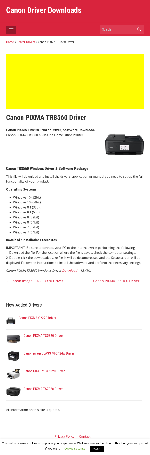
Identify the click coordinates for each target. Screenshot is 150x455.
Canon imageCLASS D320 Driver (34, 280)
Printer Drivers (26, 42)
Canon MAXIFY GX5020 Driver (44, 371)
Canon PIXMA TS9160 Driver (118, 280)
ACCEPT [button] (97, 448)
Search (139, 29)
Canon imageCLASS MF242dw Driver (49, 353)
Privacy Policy (64, 436)
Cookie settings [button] (74, 448)
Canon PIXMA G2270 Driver (38, 318)
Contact (84, 436)
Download (69, 270)
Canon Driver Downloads (43, 10)
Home (10, 42)
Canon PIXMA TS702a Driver (43, 389)
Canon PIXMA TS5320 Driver (43, 335)
